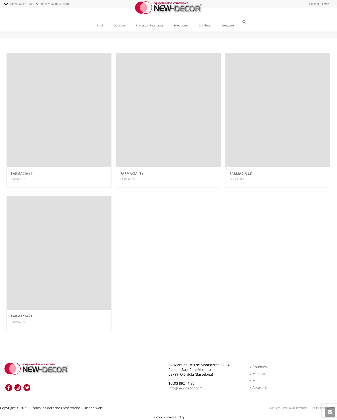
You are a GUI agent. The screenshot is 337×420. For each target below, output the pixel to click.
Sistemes (258, 366)
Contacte (227, 25)
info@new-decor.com (55, 4)
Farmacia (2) (241, 173)
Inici (100, 25)
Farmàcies (18, 179)
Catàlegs (205, 25)
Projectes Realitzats (149, 25)
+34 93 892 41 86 (21, 4)
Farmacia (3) (131, 173)
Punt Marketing (116, 408)
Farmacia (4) (22, 173)
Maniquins (259, 380)
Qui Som (119, 25)
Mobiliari (258, 373)
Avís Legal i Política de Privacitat (288, 408)
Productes (181, 25)
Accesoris (259, 387)
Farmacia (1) (22, 316)
